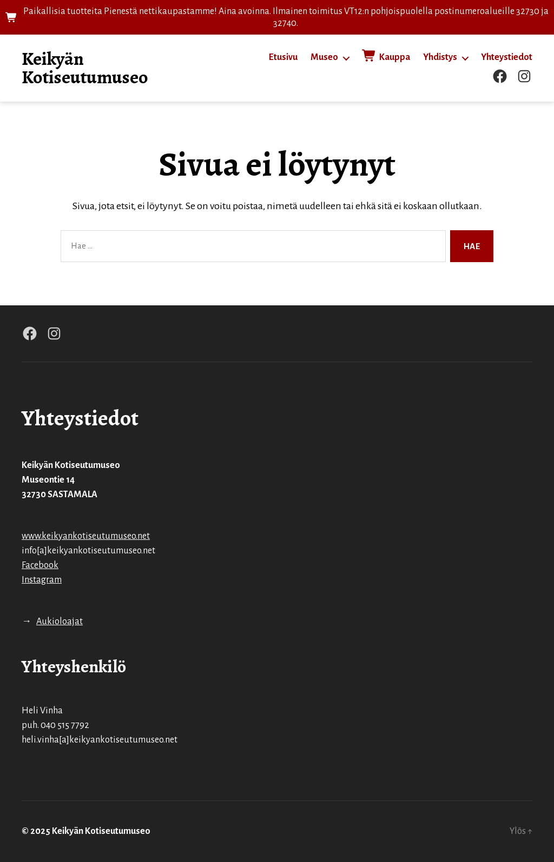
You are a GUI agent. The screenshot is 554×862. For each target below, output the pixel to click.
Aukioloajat (59, 621)
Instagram (42, 580)
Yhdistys (440, 57)
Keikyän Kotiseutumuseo (85, 68)
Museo (324, 57)
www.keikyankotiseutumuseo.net (86, 536)
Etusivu (283, 57)
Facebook (40, 565)
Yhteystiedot (506, 57)
